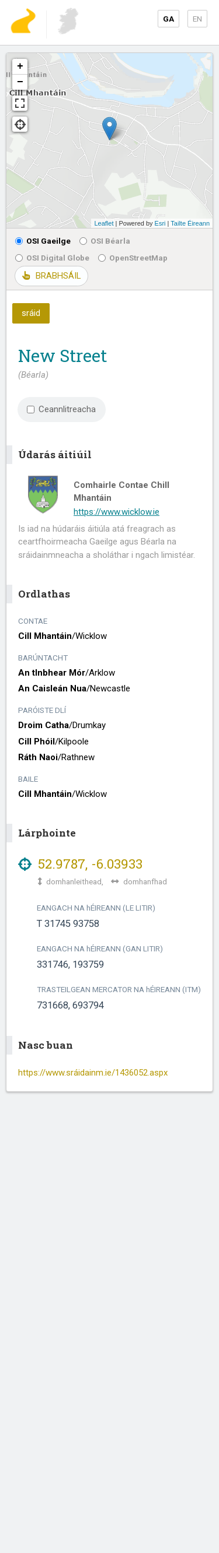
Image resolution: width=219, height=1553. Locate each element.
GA (168, 18)
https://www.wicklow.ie (116, 512)
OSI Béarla (104, 240)
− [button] (20, 82)
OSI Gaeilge (43, 240)
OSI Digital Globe (52, 257)
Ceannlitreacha (61, 409)
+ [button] (20, 66)
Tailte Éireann (190, 223)
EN (197, 18)
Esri (160, 223)
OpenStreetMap (133, 257)
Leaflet (103, 223)
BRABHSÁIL (51, 275)
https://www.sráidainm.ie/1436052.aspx (93, 1072)
